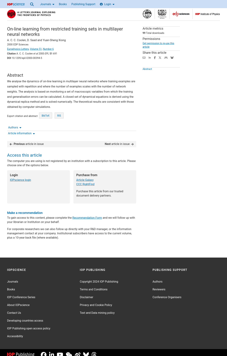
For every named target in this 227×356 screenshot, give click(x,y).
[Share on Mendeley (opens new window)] (166, 57)
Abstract (147, 75)
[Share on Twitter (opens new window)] (160, 57)
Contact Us (14, 308)
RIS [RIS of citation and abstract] (59, 127)
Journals (47, 4)
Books (63, 4)
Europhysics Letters (18, 49)
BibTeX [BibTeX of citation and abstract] (45, 127)
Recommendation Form (87, 213)
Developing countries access (25, 316)
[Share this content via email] (144, 57)
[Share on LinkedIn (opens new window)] (149, 57)
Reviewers (159, 285)
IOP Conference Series (21, 292)
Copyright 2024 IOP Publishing (99, 277)
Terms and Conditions (93, 285)
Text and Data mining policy (97, 308)
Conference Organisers (167, 292)
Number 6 (48, 49)
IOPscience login (20, 175)
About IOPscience (18, 300)
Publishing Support (83, 4)
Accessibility (15, 331)
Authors (14, 68)
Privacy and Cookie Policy (96, 300)
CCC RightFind (85, 179)
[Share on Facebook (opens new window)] (155, 57)
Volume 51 (36, 49)
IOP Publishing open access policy (28, 324)
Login (107, 4)
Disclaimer (86, 292)
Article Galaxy (85, 175)
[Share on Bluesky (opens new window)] (172, 57)
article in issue (27, 139)
